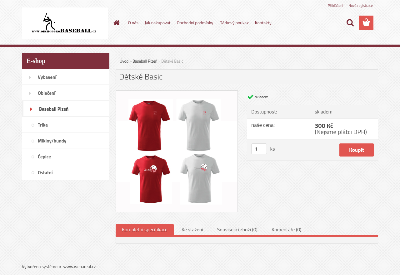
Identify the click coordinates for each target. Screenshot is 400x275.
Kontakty (263, 22)
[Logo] (65, 23)
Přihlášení (335, 5)
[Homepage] (116, 23)
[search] (350, 23)
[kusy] (259, 148)
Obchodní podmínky (195, 22)
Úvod (124, 61)
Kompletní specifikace (145, 229)
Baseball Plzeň (144, 61)
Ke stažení (192, 229)
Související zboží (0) (237, 229)
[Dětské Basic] (177, 93)
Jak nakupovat (158, 22)
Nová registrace (360, 5)
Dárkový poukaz (234, 22)
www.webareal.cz (79, 266)
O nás (133, 22)
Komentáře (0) (286, 229)
